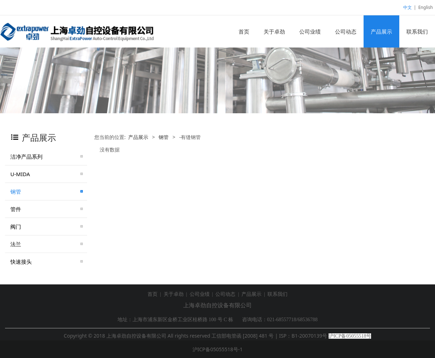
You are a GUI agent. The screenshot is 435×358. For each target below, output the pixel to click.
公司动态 (345, 31)
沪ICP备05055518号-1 (217, 349)
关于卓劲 (274, 31)
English (425, 7)
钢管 (15, 191)
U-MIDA (20, 174)
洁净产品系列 (26, 156)
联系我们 (417, 31)
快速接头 (21, 261)
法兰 (15, 244)
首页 (244, 31)
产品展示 (381, 31)
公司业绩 (310, 31)
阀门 (15, 226)
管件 (15, 209)
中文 (407, 7)
